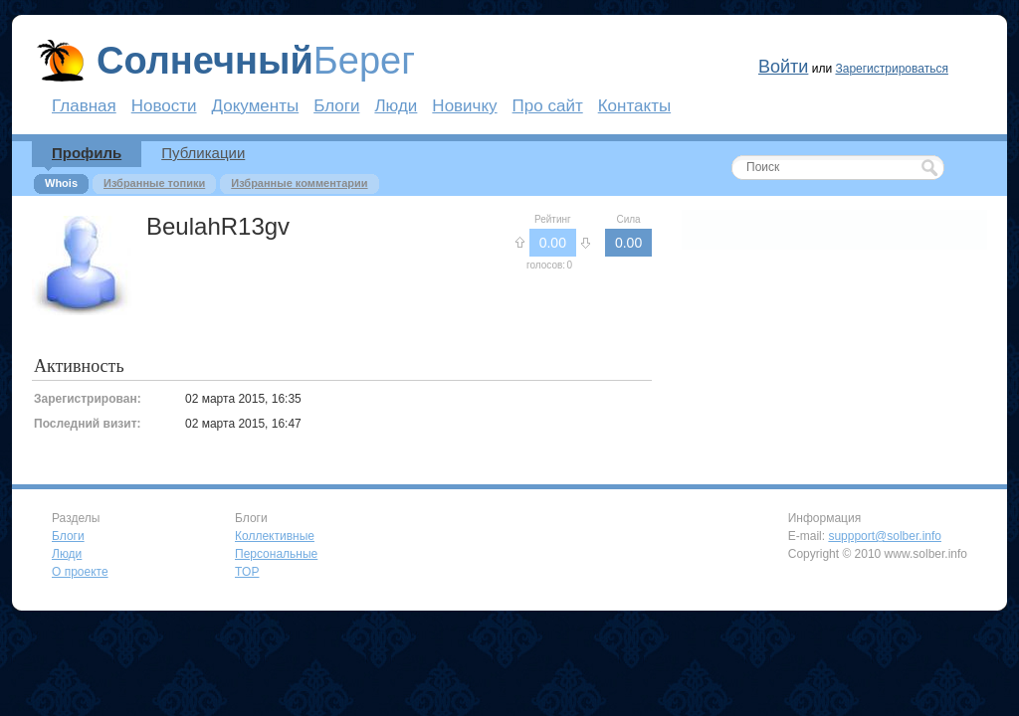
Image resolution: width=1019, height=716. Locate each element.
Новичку (464, 105)
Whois (61, 183)
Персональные (276, 554)
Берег (256, 61)
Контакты (634, 105)
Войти (783, 67)
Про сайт (547, 105)
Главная (84, 105)
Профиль (86, 152)
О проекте (80, 572)
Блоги (336, 105)
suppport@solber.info (884, 536)
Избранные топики (154, 183)
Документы (256, 105)
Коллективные (274, 536)
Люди (395, 105)
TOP (247, 572)
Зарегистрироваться (891, 69)
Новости (164, 105)
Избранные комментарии (299, 183)
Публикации (203, 152)
